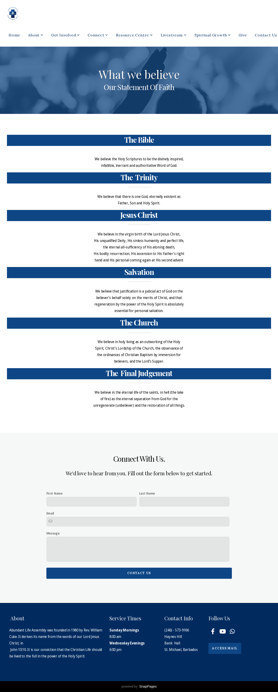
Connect (98, 35)
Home (14, 35)
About (35, 35)
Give (243, 35)
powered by (139, 686)
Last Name (147, 493)
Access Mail (224, 648)
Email (50, 513)
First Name (54, 493)
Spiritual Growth (213, 35)
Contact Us (139, 573)
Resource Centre (134, 35)
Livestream (174, 35)
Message (53, 533)
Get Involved (65, 35)
